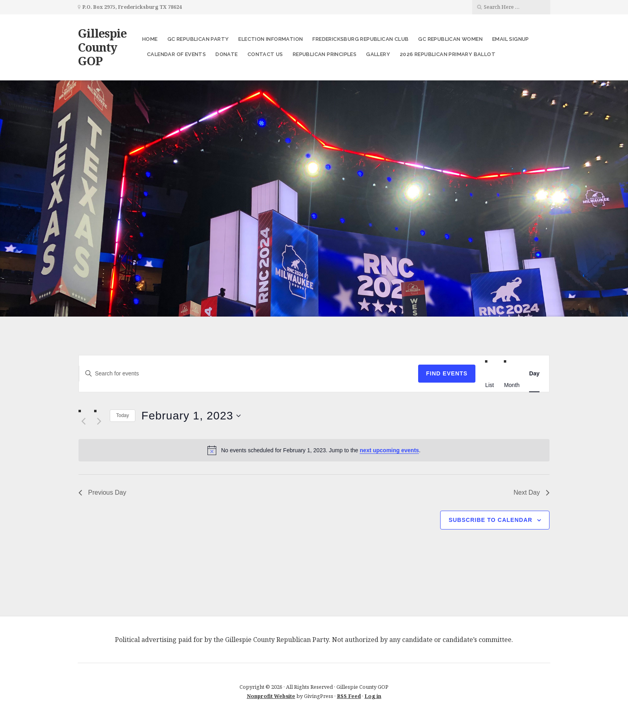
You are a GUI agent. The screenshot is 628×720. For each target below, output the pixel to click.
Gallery (378, 54)
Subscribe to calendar (490, 520)
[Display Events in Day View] (534, 373)
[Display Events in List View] (489, 385)
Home (150, 39)
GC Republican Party (198, 39)
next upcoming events (389, 450)
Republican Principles (324, 54)
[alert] (314, 450)
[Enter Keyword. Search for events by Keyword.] (248, 373)
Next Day (531, 492)
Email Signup (510, 39)
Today (122, 415)
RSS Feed (349, 696)
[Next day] (99, 421)
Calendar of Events (176, 54)
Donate (226, 54)
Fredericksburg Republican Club (360, 39)
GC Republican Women (450, 39)
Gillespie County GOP (102, 46)
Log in (372, 696)
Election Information (270, 39)
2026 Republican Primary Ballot (447, 54)
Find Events (447, 373)
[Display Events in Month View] (511, 385)
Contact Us (265, 54)
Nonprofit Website (271, 696)
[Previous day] (83, 421)
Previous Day (102, 492)
